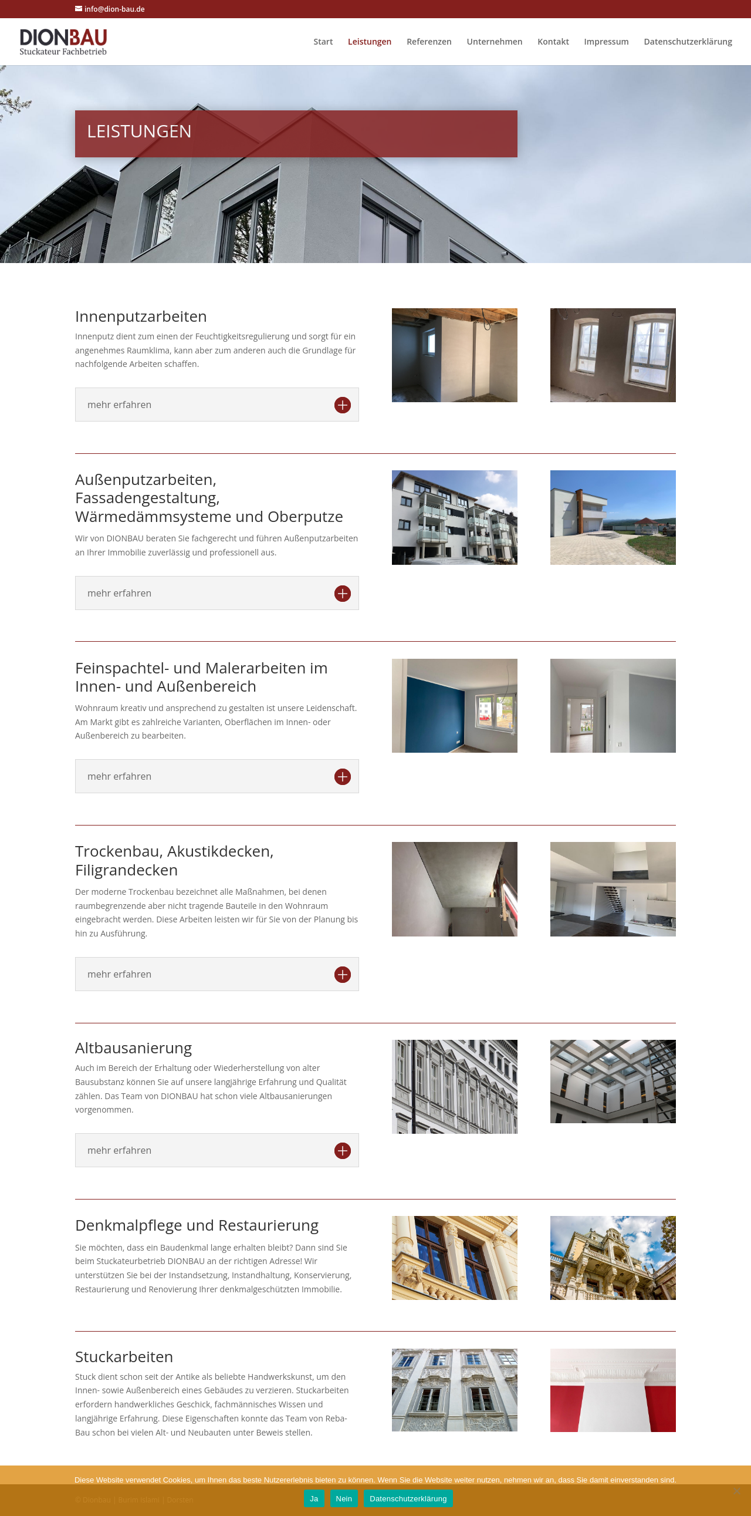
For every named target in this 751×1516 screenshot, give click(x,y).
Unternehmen (495, 42)
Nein (344, 1498)
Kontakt (553, 42)
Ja (314, 1498)
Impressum (606, 42)
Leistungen (369, 42)
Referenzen (429, 42)
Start (323, 42)
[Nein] (736, 1491)
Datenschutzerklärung (688, 42)
